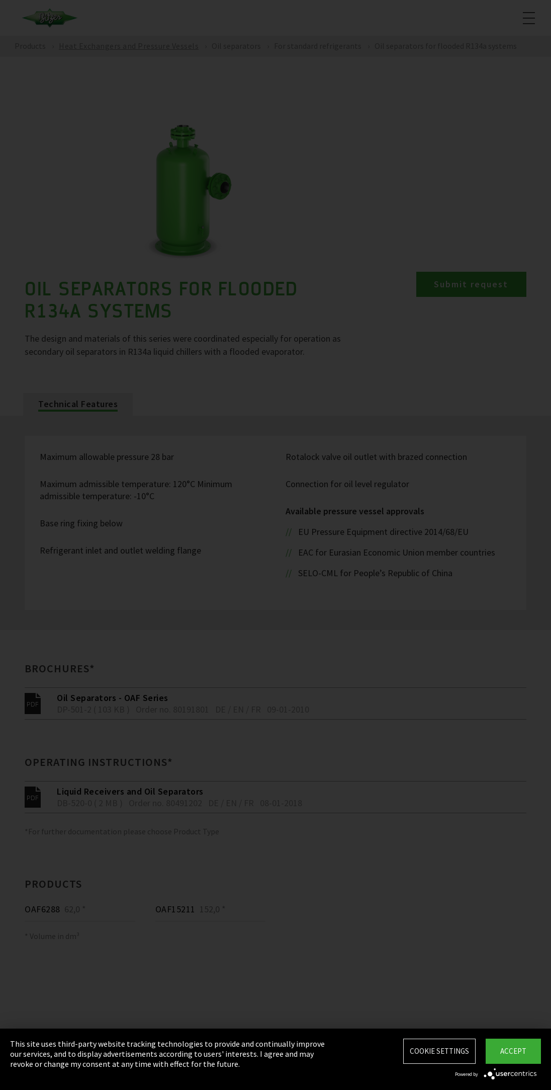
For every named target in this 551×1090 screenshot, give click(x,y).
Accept (513, 1051)
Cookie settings (439, 1051)
